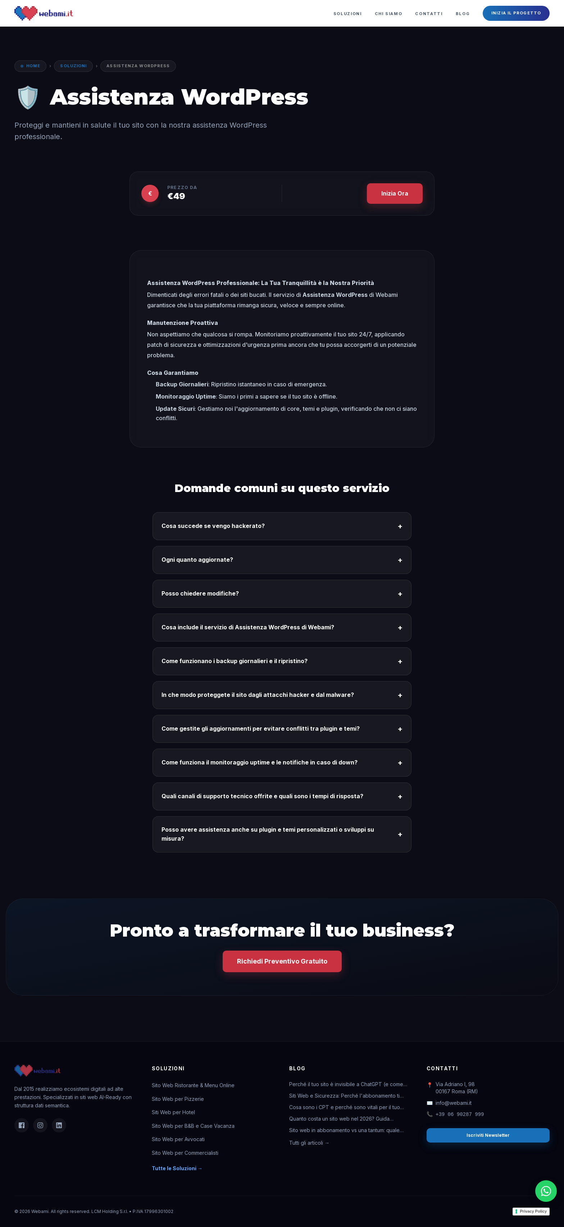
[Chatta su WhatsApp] (546, 1191)
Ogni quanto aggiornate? (282, 560)
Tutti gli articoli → (309, 1143)
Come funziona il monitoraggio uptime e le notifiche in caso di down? (282, 763)
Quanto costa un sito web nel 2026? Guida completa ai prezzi (339, 1119)
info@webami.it (449, 1103)
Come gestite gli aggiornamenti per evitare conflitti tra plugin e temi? (282, 729)
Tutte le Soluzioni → (177, 1168)
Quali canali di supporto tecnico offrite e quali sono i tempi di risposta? (282, 796)
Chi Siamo (388, 13)
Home (33, 65)
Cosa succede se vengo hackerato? (282, 526)
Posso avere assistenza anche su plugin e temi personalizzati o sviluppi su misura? (282, 834)
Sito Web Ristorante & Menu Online (193, 1085)
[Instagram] (40, 1125)
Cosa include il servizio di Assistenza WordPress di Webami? (282, 627)
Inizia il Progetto (516, 12)
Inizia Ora (394, 193)
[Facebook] (21, 1125)
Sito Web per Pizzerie (178, 1099)
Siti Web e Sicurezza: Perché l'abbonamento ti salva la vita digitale (344, 1096)
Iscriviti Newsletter (488, 1135)
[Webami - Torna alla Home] (43, 13)
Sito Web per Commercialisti (185, 1153)
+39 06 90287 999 (455, 1114)
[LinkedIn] (59, 1125)
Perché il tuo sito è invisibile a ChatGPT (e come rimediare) (346, 1084)
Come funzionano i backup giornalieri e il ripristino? (282, 661)
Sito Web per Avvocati (178, 1139)
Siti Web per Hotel (173, 1112)
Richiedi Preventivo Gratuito (282, 961)
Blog (463, 13)
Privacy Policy (533, 1211)
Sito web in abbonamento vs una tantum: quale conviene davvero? (344, 1130)
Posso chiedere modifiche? (282, 594)
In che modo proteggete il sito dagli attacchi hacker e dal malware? (282, 695)
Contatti (428, 13)
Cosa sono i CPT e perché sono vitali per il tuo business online (344, 1107)
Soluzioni (347, 13)
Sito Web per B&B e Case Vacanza (193, 1126)
